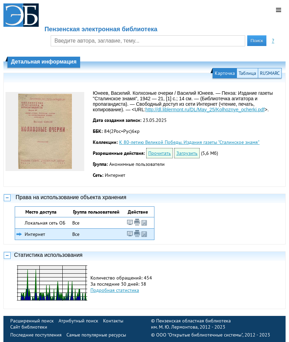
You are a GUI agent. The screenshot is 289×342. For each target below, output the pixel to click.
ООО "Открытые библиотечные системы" (199, 335)
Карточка (225, 73)
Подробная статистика (114, 290)
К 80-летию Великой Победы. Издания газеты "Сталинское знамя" (189, 142)
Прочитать (159, 153)
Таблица (247, 73)
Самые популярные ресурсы (96, 335)
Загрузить (187, 153)
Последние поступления (36, 335)
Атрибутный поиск (78, 321)
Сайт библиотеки (28, 327)
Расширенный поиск (32, 321)
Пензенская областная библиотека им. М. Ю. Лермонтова (191, 324)
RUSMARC (270, 73)
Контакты (113, 321)
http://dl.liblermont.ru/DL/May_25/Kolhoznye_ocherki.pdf (205, 109)
